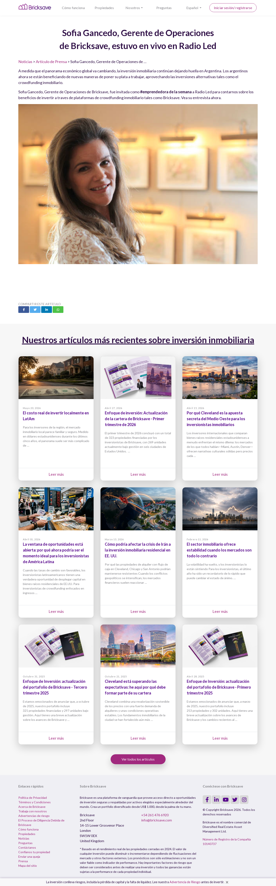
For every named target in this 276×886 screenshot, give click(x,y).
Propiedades (104, 8)
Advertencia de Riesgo (185, 882)
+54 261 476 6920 (155, 815)
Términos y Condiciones (34, 802)
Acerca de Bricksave (31, 806)
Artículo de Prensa (51, 61)
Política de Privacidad (32, 797)
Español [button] (192, 8)
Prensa (23, 861)
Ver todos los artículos (138, 759)
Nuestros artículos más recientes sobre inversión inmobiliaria (138, 340)
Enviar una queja (29, 856)
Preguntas (164, 8)
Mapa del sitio (27, 865)
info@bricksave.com (156, 820)
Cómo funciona (73, 8)
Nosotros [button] (132, 8)
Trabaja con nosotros (32, 811)
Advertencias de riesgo (34, 816)
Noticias (25, 61)
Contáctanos (27, 847)
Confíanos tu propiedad (34, 852)
